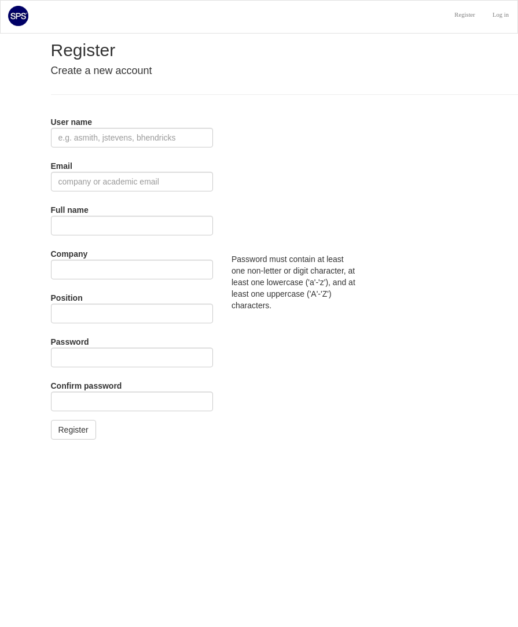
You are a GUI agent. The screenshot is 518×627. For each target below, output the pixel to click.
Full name (70, 210)
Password (70, 341)
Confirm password (86, 385)
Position (67, 298)
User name (72, 122)
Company (69, 254)
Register (464, 15)
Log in (501, 15)
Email (61, 166)
